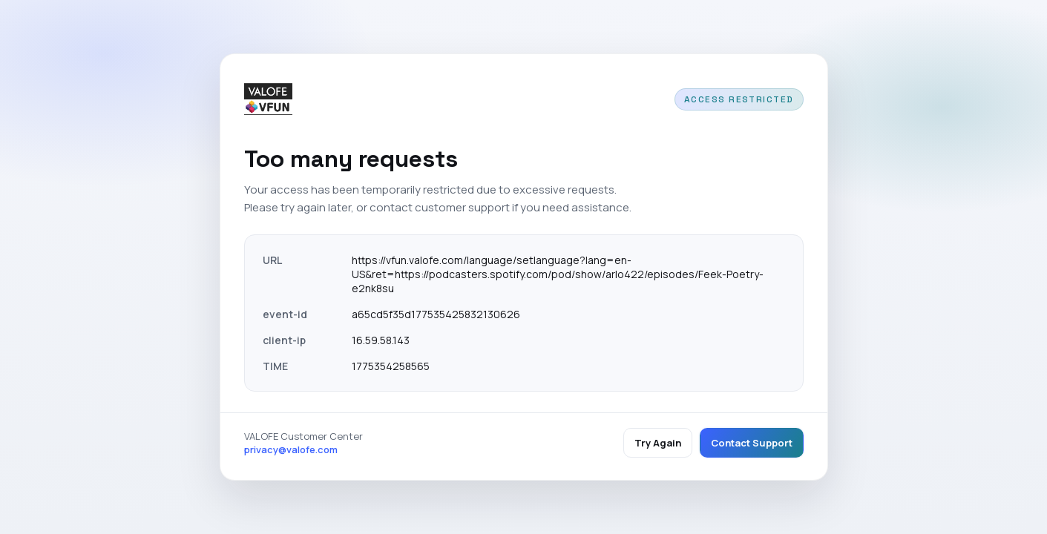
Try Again (657, 442)
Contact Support (751, 442)
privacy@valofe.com (291, 449)
